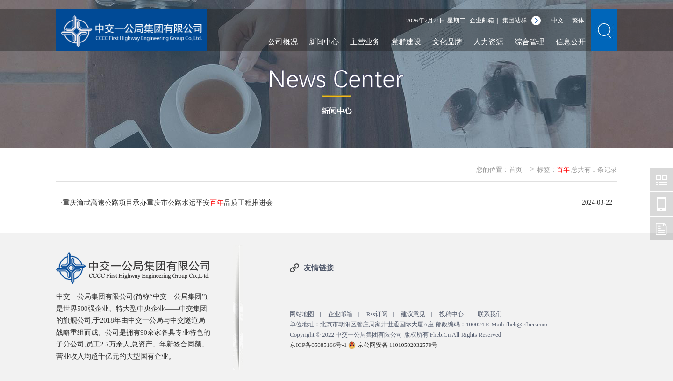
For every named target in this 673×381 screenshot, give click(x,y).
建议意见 (413, 314)
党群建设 (406, 42)
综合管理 (529, 42)
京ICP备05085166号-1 (318, 344)
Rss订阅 (376, 314)
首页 (515, 169)
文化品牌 (447, 42)
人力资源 (488, 42)
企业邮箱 (482, 20)
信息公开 (571, 42)
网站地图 (302, 314)
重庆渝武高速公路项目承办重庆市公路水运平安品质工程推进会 (168, 202)
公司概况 (283, 42)
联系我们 (490, 314)
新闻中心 (324, 42)
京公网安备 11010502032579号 (398, 344)
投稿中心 (451, 314)
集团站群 (514, 20)
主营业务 (365, 42)
